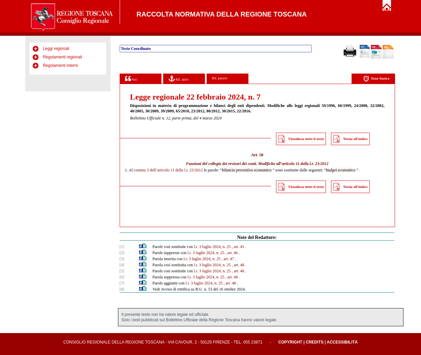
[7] (122, 283)
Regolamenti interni (60, 65)
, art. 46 (231, 252)
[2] (122, 252)
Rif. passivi (220, 78)
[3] (122, 258)
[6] (122, 277)
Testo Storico (376, 79)
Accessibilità (342, 342)
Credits (315, 342)
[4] (122, 265)
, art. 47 (227, 258)
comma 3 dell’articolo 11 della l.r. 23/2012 (168, 170)
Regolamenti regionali (62, 57)
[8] (122, 289)
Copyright (290, 342)
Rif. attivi (179, 78)
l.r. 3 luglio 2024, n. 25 (212, 246)
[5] (122, 271)
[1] (122, 246)
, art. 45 (238, 246)
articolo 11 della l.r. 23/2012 (305, 163)
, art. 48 (238, 265)
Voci (131, 78)
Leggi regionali (56, 48)
